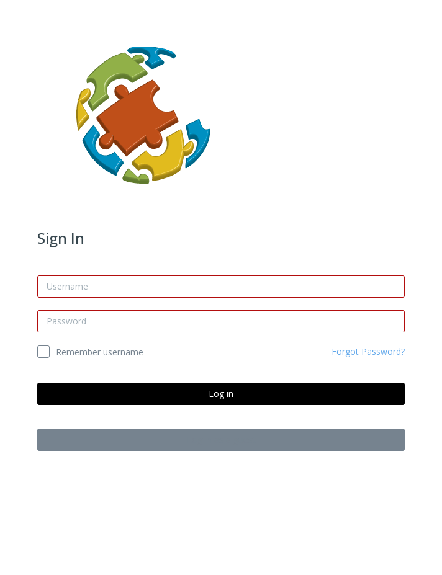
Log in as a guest (221, 439)
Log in (221, 393)
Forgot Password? (368, 351)
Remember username (99, 352)
